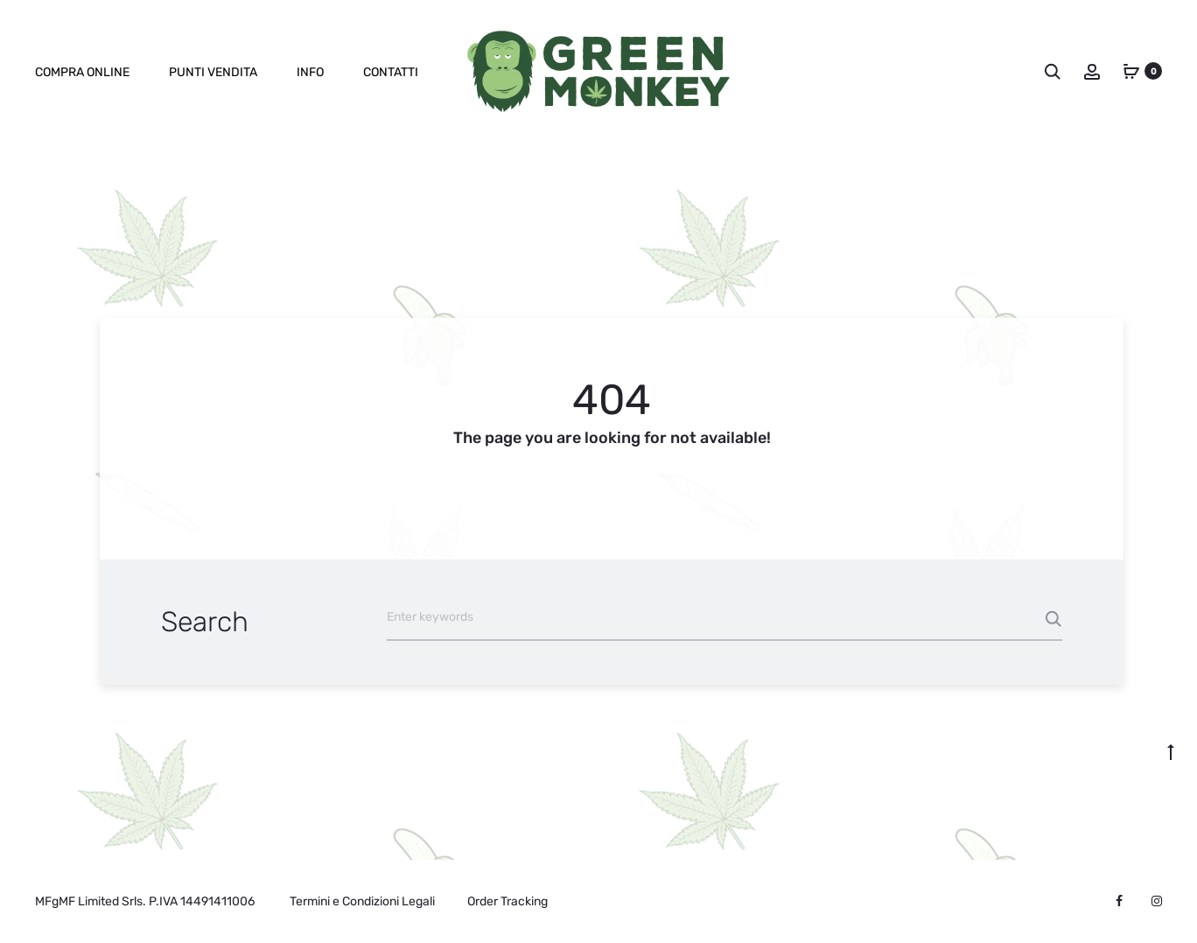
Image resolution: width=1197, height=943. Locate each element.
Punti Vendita (213, 72)
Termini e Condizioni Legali (362, 901)
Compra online (82, 72)
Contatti (390, 72)
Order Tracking (507, 901)
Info (310, 72)
